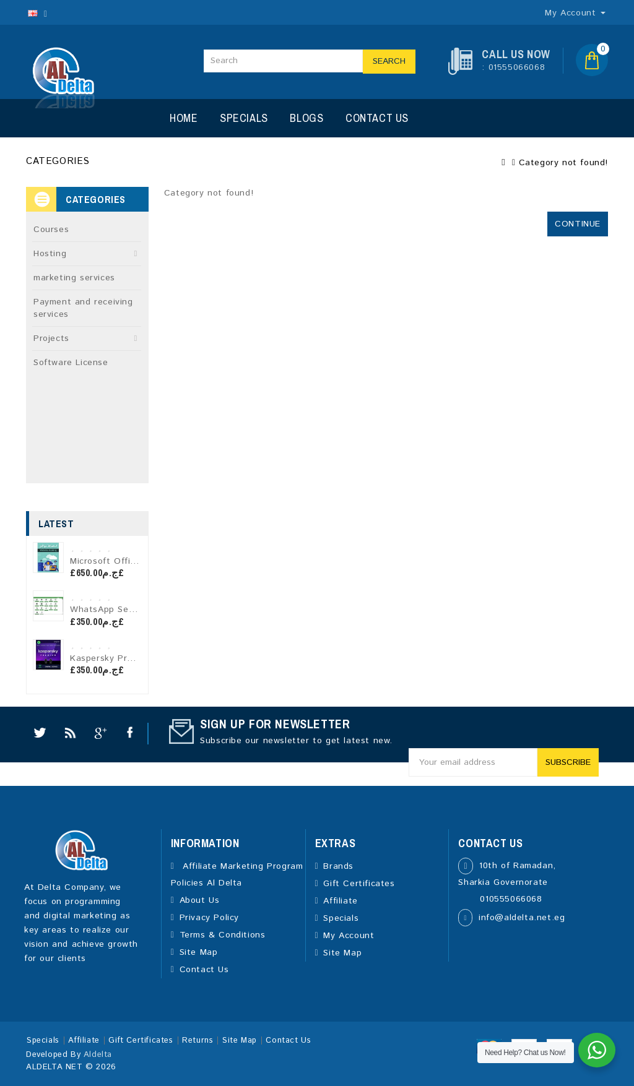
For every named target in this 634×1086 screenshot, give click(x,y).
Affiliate (340, 901)
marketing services (74, 278)
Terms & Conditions (223, 935)
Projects (51, 338)
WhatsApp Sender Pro (118, 609)
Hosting (49, 254)
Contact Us (377, 118)
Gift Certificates (358, 883)
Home (184, 118)
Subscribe (568, 762)
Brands (338, 866)
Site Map (199, 952)
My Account (348, 935)
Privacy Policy (209, 917)
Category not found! (563, 163)
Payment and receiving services (83, 308)
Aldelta (98, 1055)
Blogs (306, 118)
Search (389, 61)
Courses (51, 229)
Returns (197, 1040)
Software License (70, 362)
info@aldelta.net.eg (522, 917)
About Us (200, 900)
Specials (244, 118)
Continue (578, 224)
